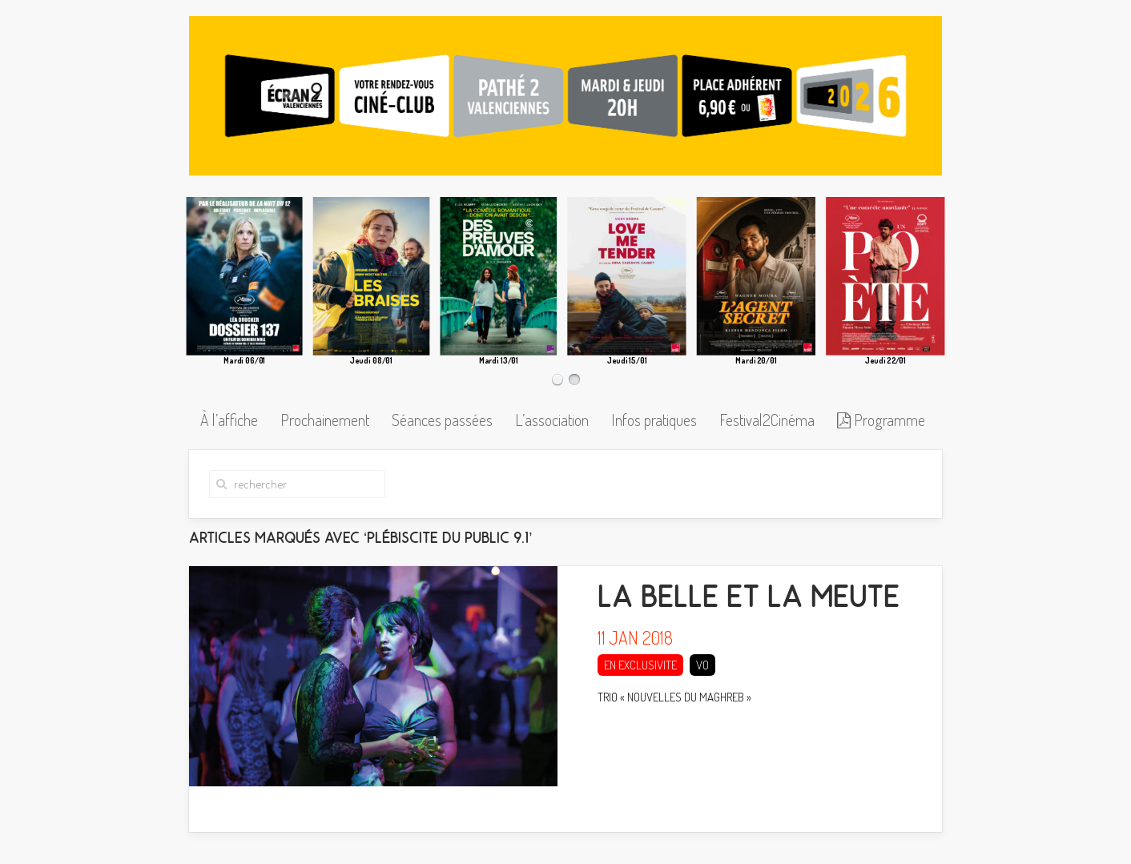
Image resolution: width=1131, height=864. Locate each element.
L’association (552, 419)
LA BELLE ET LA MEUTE (749, 609)
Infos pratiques (654, 419)
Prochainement (324, 419)
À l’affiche (229, 419)
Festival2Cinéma (767, 419)
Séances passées (442, 419)
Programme (881, 419)
